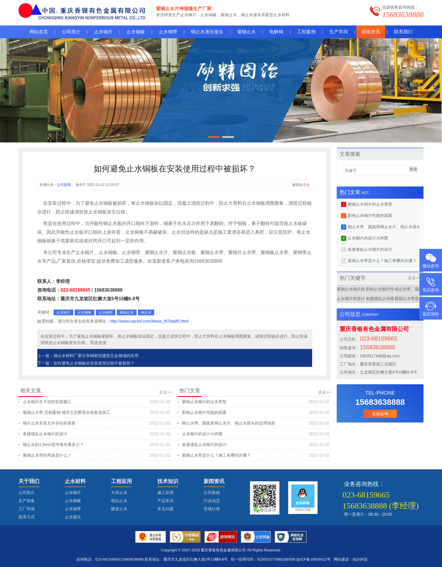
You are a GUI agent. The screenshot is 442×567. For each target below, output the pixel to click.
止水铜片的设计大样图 (255, 434)
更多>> (165, 392)
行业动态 (212, 500)
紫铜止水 (127, 312)
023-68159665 (75, 290)
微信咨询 (431, 266)
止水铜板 (84, 312)
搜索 (413, 169)
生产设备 (27, 500)
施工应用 (165, 492)
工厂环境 (27, 508)
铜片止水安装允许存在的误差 (96, 423)
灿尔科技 (360, 559)
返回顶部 (431, 314)
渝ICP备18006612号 (313, 559)
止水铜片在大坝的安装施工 (96, 402)
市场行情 (212, 508)
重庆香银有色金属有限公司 (223, 550)
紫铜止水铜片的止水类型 (255, 402)
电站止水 (119, 500)
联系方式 (27, 517)
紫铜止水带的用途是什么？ (96, 455)
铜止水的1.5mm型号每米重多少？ (96, 444)
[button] (435, 90)
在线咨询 (380, 413)
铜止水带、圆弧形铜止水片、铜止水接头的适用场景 (255, 423)
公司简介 (27, 492)
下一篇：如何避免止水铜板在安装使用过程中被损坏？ (86, 363)
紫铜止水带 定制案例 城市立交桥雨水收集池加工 (96, 412)
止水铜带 (106, 312)
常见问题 (165, 508)
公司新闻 (64, 185)
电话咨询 (431, 290)
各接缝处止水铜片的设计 (96, 434)
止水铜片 (63, 312)
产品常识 (165, 500)
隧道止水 (119, 508)
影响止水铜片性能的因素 (255, 412)
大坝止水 (119, 492)
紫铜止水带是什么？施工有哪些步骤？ (255, 455)
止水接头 (73, 517)
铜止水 (146, 312)
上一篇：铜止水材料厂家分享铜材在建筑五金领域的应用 (88, 355)
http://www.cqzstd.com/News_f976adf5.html (149, 321)
